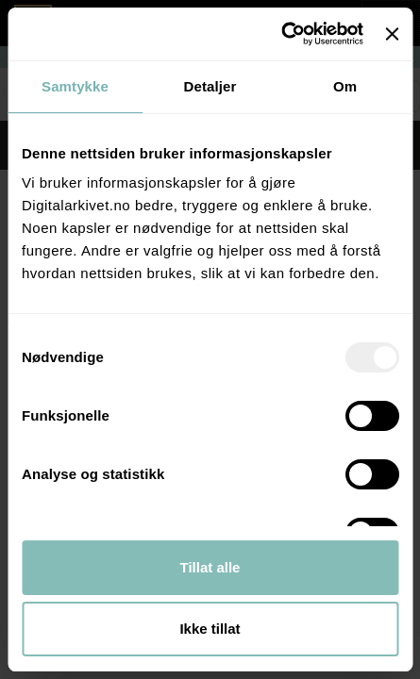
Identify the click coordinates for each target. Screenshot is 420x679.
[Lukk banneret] (391, 34)
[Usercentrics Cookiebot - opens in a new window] (280, 34)
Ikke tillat (209, 629)
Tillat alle (210, 567)
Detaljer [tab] (210, 86)
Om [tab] (345, 86)
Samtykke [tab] (75, 86)
